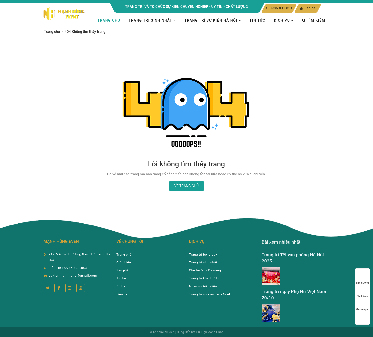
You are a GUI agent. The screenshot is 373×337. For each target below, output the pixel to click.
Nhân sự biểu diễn (203, 286)
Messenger (362, 305)
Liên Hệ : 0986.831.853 (68, 268)
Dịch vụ (284, 20)
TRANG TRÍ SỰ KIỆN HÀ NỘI (212, 20)
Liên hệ (307, 8)
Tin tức (257, 20)
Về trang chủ (186, 186)
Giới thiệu (123, 262)
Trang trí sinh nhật (152, 20)
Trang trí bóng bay (203, 254)
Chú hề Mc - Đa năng (205, 270)
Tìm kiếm (313, 20)
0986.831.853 (281, 8)
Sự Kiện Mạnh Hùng (210, 332)
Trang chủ (109, 20)
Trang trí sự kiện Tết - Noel (209, 294)
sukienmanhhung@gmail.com (73, 275)
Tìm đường (362, 278)
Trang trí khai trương (205, 278)
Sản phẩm (124, 270)
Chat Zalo (362, 291)
